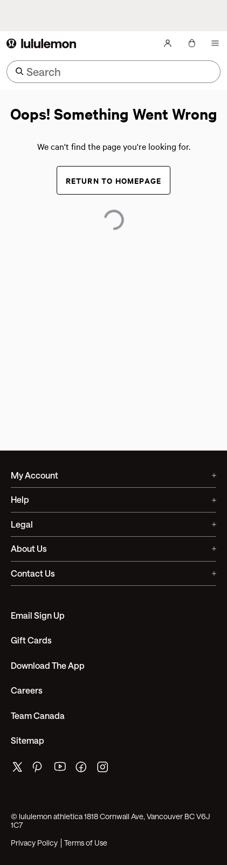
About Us (113, 548)
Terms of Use (85, 843)
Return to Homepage (114, 180)
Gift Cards (31, 640)
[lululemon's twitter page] (17, 768)
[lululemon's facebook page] (81, 769)
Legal (113, 524)
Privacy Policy (34, 843)
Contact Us (113, 573)
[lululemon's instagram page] (103, 769)
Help (113, 499)
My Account (113, 475)
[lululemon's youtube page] (60, 769)
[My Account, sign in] (168, 43)
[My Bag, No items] (191, 43)
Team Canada (38, 715)
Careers (27, 690)
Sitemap (27, 740)
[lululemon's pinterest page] (38, 769)
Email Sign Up (38, 615)
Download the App (48, 665)
